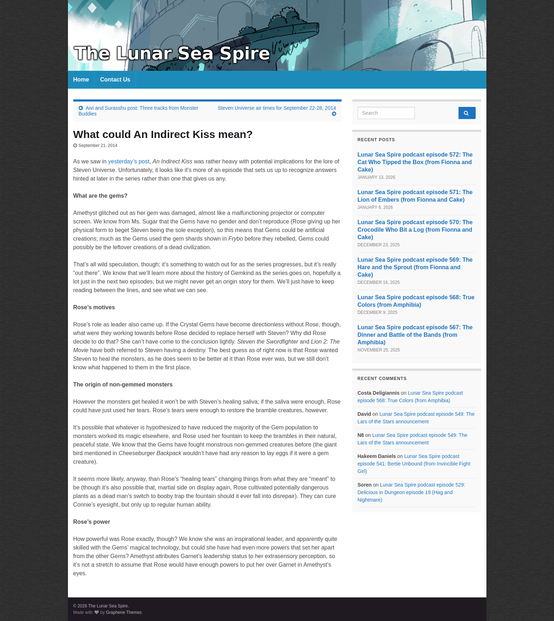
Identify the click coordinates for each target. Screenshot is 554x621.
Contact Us (115, 80)
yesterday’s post (128, 161)
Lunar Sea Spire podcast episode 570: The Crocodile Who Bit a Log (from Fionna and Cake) (415, 229)
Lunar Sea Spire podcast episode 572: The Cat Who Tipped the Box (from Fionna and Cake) (415, 162)
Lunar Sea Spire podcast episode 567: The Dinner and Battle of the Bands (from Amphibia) (415, 334)
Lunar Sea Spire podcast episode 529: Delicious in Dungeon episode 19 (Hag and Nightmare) (411, 492)
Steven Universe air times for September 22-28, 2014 (277, 108)
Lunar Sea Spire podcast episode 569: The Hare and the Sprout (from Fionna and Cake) (415, 267)
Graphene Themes (124, 612)
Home (81, 80)
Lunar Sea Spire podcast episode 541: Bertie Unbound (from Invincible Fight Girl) (414, 463)
